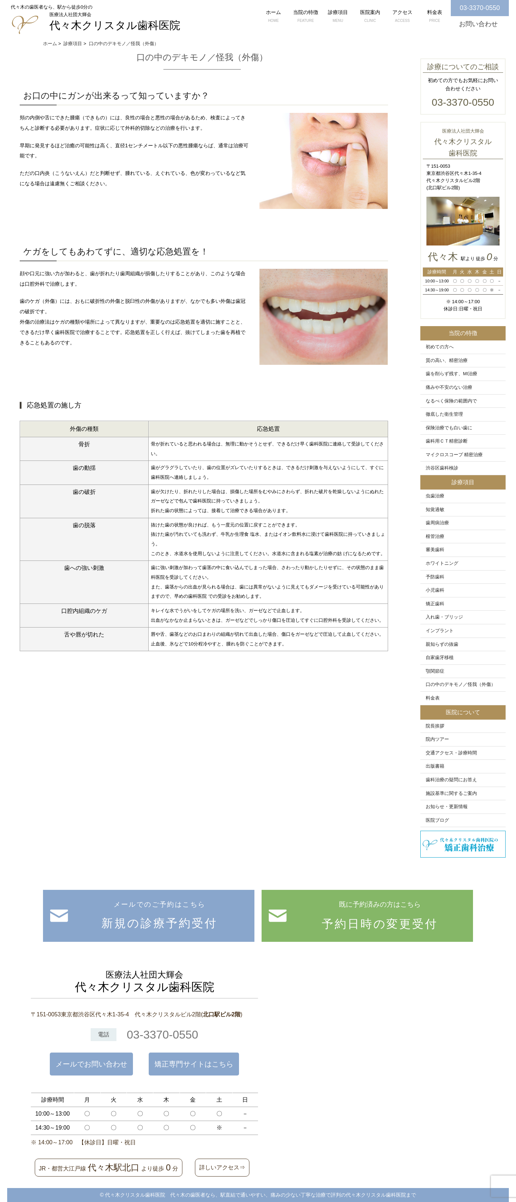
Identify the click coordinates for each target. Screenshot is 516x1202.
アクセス (402, 16)
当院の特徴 (306, 16)
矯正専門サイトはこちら (193, 1064)
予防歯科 (435, 576)
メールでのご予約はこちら (159, 917)
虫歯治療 (435, 496)
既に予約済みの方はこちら (380, 918)
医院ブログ (437, 820)
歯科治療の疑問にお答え (451, 779)
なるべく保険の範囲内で (451, 401)
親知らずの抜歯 (442, 644)
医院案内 (370, 16)
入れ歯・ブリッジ (444, 617)
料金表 (435, 16)
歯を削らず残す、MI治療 (451, 373)
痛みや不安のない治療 (449, 387)
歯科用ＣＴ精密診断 (447, 441)
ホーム (273, 16)
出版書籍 (435, 766)
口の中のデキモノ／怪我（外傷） (461, 684)
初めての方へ (440, 346)
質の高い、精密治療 (447, 360)
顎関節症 (435, 671)
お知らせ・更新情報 (447, 806)
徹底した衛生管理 (444, 414)
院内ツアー (437, 739)
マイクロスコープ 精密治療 (454, 454)
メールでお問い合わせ (91, 1064)
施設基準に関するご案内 (451, 793)
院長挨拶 (435, 726)
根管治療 (435, 536)
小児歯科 (435, 590)
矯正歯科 (435, 603)
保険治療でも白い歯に (449, 427)
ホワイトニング (442, 563)
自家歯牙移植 (440, 657)
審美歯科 (435, 549)
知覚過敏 (435, 509)
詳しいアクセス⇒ (222, 1167)
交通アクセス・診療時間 (451, 752)
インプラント (440, 630)
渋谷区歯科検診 (442, 468)
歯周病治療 (437, 522)
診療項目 (338, 16)
